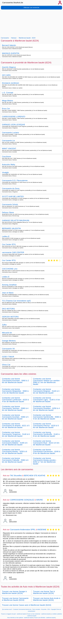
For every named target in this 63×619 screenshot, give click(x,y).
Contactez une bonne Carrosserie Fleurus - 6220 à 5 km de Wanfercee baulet (46, 425)
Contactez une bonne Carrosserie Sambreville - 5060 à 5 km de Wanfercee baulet (47, 417)
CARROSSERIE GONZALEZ (22, 500)
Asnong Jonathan (9, 284)
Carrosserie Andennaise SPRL (22, 530)
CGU (48, 609)
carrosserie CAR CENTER (13, 252)
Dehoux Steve (8, 212)
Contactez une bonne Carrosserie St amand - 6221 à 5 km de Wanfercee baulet (15, 425)
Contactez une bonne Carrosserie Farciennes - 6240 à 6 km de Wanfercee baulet (46, 451)
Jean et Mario (7, 292)
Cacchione (6, 156)
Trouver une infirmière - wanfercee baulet (44, 617)
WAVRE (39, 500)
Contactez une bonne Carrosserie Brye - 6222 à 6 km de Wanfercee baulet (46, 443)
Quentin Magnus (9, 67)
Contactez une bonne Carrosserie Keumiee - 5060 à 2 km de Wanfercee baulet (15, 380)
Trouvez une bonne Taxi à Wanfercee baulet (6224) (44, 592)
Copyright (53, 609)
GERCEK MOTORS (10, 316)
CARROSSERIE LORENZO (13, 116)
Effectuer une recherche (31, 7)
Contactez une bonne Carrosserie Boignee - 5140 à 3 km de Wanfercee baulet (46, 391)
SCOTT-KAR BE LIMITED (13, 196)
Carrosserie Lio (8, 140)
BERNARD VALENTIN (11, 228)
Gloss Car (6, 364)
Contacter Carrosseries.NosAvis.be (22, 609)
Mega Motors (7, 100)
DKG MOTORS (8, 308)
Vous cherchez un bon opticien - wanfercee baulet (20, 617)
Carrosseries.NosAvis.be (12, 3)
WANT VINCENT (9, 148)
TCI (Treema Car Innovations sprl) (16, 300)
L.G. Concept (7, 92)
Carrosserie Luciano (10, 132)
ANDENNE (41, 530)
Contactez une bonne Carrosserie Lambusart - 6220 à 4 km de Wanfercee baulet (15, 400)
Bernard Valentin (9, 45)
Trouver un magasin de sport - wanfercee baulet (13, 614)
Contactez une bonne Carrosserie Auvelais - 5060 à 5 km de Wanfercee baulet (15, 417)
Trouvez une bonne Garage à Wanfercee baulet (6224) (14, 592)
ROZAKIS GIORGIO (10, 83)
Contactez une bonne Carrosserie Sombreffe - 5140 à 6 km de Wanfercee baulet (46, 434)
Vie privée (43, 609)
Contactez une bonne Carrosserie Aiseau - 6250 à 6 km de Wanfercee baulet (14, 451)
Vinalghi (5, 172)
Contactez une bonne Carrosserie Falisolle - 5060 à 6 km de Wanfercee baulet (15, 460)
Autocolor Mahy (8, 164)
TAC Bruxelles (16, 476)
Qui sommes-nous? (7, 609)
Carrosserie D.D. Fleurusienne (15, 180)
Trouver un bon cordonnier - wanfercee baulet (38, 614)
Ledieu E (6, 236)
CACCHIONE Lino (9, 268)
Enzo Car (6, 108)
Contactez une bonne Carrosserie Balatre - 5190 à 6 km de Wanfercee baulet (14, 443)
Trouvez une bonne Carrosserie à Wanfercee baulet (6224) (15, 599)
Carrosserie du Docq (10, 188)
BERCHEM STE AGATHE (34, 476)
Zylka (4, 324)
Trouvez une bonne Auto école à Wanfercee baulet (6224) (46, 599)
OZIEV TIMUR (8, 356)
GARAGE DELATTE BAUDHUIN (15, 220)
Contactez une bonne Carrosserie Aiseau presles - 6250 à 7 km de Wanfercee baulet (45, 461)
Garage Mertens (9, 340)
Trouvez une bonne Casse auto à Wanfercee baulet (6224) (26, 605)
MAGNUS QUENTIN (10, 53)
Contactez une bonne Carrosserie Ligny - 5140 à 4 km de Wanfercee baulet (46, 400)
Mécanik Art (7, 332)
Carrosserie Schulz (10, 204)
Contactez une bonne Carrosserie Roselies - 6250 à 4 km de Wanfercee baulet (46, 408)
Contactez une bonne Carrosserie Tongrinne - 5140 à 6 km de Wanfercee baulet (16, 434)
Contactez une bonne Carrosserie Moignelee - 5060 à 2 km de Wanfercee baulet (15, 391)
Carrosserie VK (8, 348)
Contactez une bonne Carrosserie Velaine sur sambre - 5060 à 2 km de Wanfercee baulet (47, 381)
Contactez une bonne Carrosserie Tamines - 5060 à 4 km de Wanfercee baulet (15, 408)
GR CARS (6, 75)
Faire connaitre (36, 609)
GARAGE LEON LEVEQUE (13, 124)
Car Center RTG (9, 244)
